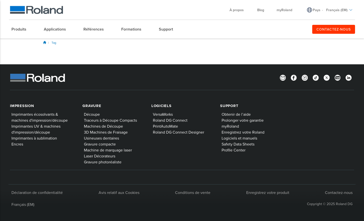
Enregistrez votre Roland (243, 132)
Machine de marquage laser (108, 150)
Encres (17, 144)
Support (229, 106)
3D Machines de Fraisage (106, 132)
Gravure (91, 106)
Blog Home (44, 42)
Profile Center (233, 150)
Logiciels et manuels (239, 138)
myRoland (284, 9)
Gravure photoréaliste (102, 162)
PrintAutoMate (165, 126)
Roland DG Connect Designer (178, 132)
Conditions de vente (192, 192)
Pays (316, 9)
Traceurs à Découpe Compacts (110, 120)
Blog (260, 9)
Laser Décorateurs (99, 156)
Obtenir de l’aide (236, 114)
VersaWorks (163, 114)
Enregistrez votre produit (267, 192)
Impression (22, 106)
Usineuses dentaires (101, 138)
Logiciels (161, 106)
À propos (239, 9)
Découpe (92, 114)
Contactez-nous (339, 192)
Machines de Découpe (103, 126)
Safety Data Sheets (238, 144)
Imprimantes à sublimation (34, 138)
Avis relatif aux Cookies (119, 192)
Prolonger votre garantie (243, 120)
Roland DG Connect (170, 120)
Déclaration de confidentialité (37, 192)
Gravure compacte (100, 144)
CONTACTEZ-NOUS (333, 29)
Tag (54, 42)
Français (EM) (339, 9)
